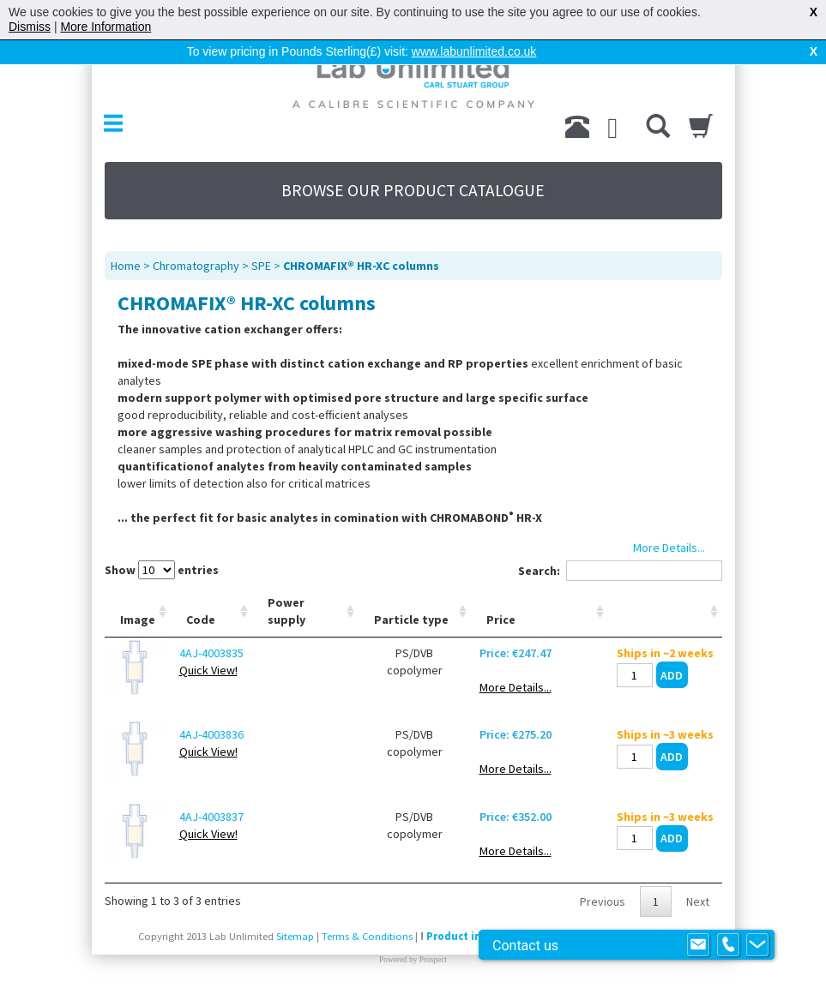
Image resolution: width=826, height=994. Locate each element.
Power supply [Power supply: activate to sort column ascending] (286, 611)
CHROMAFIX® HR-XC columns (361, 265)
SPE (261, 265)
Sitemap (295, 936)
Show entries (162, 569)
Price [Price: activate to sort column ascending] (500, 619)
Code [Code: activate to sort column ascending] (200, 619)
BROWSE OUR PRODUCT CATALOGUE (413, 190)
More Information (105, 26)
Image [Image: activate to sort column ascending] (137, 619)
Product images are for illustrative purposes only (554, 936)
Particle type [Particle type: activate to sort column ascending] (411, 619)
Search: (620, 570)
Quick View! (208, 670)
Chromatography (196, 265)
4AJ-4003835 (211, 653)
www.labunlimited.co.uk (474, 51)
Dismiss (30, 26)
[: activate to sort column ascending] (665, 611)
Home (126, 265)
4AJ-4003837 (211, 816)
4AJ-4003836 (211, 734)
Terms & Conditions (367, 936)
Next (697, 901)
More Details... (515, 687)
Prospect (433, 959)
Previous (602, 901)
